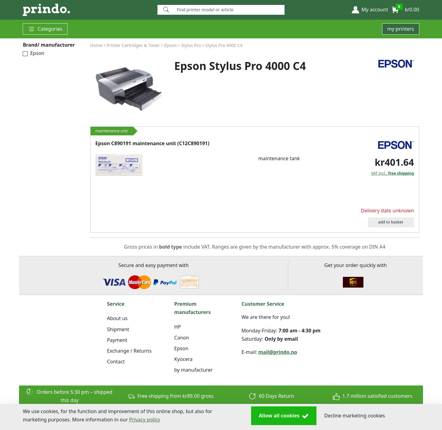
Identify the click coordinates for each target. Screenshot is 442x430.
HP (177, 326)
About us (117, 318)
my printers (400, 28)
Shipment (118, 329)
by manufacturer (193, 369)
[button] (370, 9)
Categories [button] (45, 29)
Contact (116, 361)
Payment (117, 340)
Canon (181, 337)
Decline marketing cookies (354, 415)
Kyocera (183, 359)
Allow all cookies (284, 416)
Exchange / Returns (129, 350)
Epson (33, 53)
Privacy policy (144, 419)
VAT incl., (392, 173)
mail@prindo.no (277, 352)
